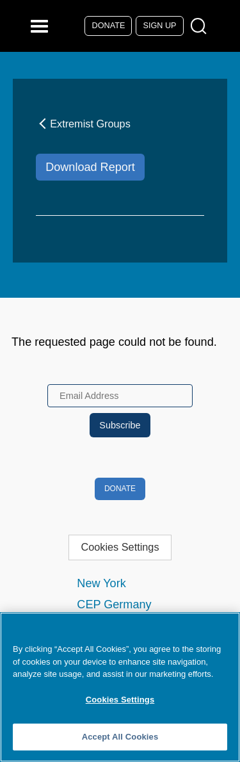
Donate (108, 25)
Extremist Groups (83, 123)
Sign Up (160, 25)
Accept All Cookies (120, 737)
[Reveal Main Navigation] (41, 26)
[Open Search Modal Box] (201, 26)
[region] (120, 687)
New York (101, 583)
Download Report (90, 167)
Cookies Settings (120, 547)
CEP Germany (114, 604)
